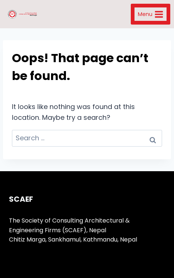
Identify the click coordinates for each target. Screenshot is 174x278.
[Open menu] (150, 14)
